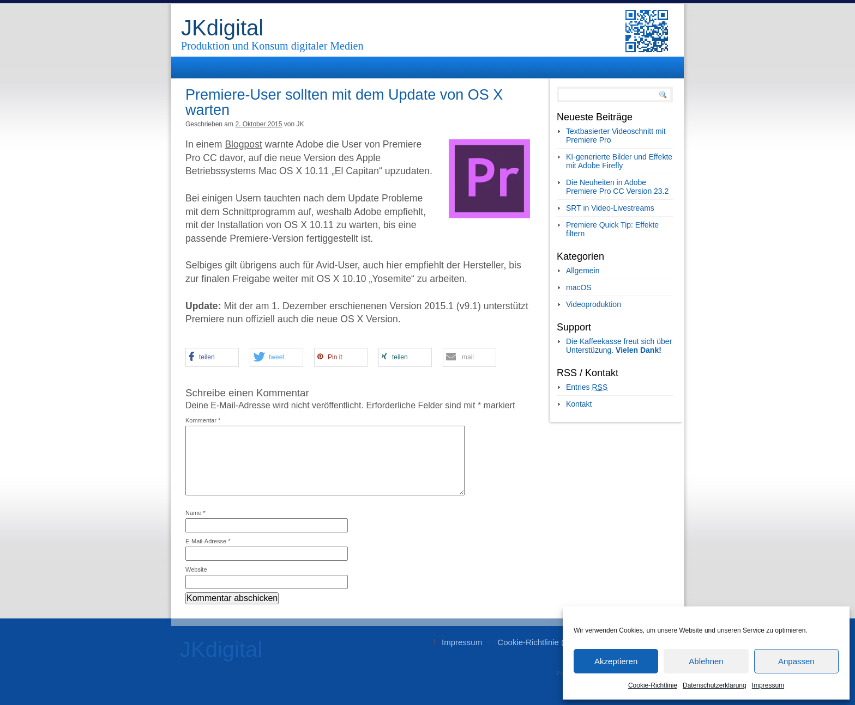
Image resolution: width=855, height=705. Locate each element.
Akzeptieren (615, 661)
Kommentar (202, 420)
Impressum (768, 685)
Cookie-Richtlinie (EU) (537, 642)
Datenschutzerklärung (714, 685)
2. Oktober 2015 (258, 124)
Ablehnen (706, 661)
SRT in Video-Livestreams (610, 208)
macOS (579, 287)
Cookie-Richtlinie (652, 685)
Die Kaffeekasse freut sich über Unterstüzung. (619, 345)
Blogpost (243, 144)
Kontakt (579, 404)
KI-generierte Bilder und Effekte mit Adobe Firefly (619, 161)
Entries (586, 387)
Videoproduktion (593, 304)
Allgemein (582, 270)
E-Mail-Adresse (208, 541)
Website (196, 569)
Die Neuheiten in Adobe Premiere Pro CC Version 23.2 (617, 186)
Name (195, 513)
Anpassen (796, 661)
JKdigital (222, 28)
